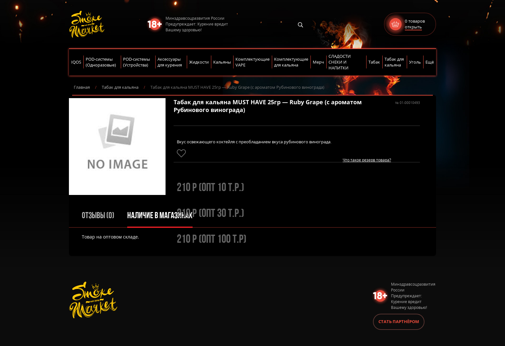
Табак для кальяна (120, 87)
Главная (82, 87)
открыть (413, 27)
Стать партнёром (398, 321)
